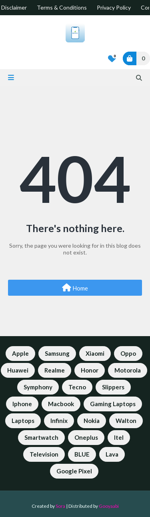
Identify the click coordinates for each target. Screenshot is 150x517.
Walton (126, 420)
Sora (60, 506)
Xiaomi (95, 353)
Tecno (77, 387)
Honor (89, 370)
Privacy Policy (114, 7)
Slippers (113, 387)
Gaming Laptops (113, 403)
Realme (54, 370)
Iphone (22, 403)
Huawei (17, 370)
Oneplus (86, 437)
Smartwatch (41, 437)
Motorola (127, 370)
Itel (119, 437)
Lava (112, 454)
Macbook (61, 403)
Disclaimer (14, 7)
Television (44, 454)
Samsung (57, 353)
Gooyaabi (109, 506)
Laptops (23, 420)
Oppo (128, 353)
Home (75, 288)
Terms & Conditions (62, 7)
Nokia (92, 420)
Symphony (38, 387)
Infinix (59, 420)
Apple (20, 353)
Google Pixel (74, 471)
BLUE (82, 454)
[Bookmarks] (112, 58)
